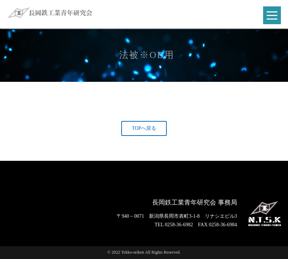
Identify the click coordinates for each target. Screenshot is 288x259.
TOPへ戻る (144, 128)
